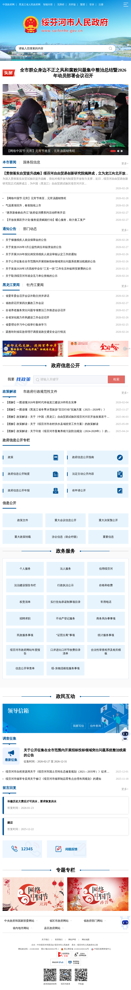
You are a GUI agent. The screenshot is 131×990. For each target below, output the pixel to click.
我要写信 (77, 725)
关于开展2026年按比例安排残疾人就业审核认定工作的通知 (41, 254)
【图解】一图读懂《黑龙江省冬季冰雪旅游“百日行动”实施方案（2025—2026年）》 (56, 409)
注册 (101, 4)
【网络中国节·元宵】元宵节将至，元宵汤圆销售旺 (36, 198)
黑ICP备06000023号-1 (50, 949)
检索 (116, 379)
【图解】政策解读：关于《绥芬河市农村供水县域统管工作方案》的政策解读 (52, 423)
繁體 (82, 4)
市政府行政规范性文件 (40, 391)
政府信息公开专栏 (16, 440)
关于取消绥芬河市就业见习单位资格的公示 (31, 275)
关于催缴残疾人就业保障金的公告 (26, 239)
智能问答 (48, 4)
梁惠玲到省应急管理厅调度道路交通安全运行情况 (36, 331)
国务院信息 (31, 162)
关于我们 (45, 939)
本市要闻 (9, 162)
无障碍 (60, 4)
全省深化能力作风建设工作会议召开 (27, 317)
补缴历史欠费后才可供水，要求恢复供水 (31, 801)
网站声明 (72, 939)
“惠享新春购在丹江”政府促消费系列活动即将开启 (35, 212)
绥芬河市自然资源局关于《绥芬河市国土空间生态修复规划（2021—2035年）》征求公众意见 (58, 771)
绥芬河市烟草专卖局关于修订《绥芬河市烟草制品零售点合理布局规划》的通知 (53, 778)
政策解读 (9, 391)
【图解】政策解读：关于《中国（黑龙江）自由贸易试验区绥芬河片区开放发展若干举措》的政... (58, 416)
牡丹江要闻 (35, 285)
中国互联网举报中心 (101, 949)
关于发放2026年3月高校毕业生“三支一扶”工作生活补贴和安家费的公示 (48, 268)
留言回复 (9, 788)
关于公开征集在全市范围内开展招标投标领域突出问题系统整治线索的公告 (51, 261)
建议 (10, 822)
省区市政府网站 (59, 920)
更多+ (124, 163)
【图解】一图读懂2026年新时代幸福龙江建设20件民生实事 (41, 402)
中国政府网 (8, 4)
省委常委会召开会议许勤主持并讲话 (27, 295)
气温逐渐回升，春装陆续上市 (23, 205)
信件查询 (94, 725)
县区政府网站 (52, 927)
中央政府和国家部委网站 (19, 920)
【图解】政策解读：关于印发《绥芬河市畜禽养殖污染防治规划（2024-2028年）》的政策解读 (58, 431)
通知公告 (9, 229)
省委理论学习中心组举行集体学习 (26, 324)
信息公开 (9, 503)
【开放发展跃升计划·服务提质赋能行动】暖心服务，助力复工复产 (45, 219)
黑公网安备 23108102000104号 (75, 949)
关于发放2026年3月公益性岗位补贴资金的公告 (34, 247)
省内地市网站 (21, 927)
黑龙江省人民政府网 (29, 4)
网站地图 (85, 939)
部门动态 (30, 229)
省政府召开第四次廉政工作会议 (25, 303)
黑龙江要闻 (11, 285)
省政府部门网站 (93, 920)
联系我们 (59, 939)
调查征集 (9, 738)
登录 (91, 4)
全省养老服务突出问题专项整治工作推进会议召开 (36, 310)
